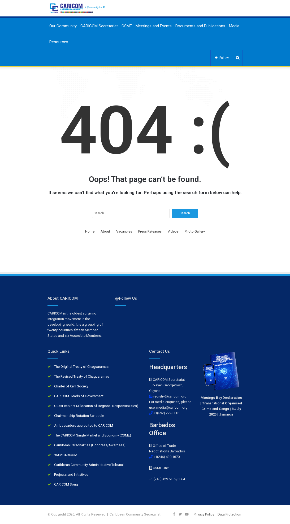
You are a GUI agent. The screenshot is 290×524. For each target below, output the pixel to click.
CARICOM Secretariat (99, 26)
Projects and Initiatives (71, 475)
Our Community (63, 26)
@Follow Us (126, 298)
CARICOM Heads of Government (78, 396)
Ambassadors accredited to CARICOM (83, 425)
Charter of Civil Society (71, 386)
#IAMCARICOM (65, 455)
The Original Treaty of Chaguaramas (81, 367)
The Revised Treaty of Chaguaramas (81, 376)
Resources (58, 42)
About (105, 231)
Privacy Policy (204, 514)
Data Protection (229, 514)
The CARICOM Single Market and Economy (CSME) (92, 435)
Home (89, 231)
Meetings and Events (154, 26)
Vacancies (124, 231)
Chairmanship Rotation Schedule (79, 416)
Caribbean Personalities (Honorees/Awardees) (89, 445)
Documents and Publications (200, 26)
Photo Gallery (195, 231)
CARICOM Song (66, 484)
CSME (127, 26)
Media (234, 26)
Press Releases (150, 231)
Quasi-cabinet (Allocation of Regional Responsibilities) (96, 406)
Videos (173, 231)
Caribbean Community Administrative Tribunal (89, 465)
